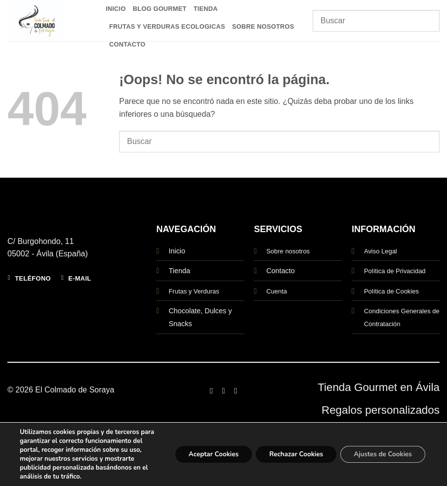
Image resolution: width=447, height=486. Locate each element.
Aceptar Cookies (200, 449)
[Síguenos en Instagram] (223, 390)
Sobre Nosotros (263, 26)
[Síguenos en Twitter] (236, 390)
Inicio (116, 8)
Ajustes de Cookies (380, 449)
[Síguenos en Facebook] (211, 390)
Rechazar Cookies (288, 449)
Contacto (127, 44)
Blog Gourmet (160, 8)
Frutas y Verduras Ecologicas (167, 26)
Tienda (206, 8)
